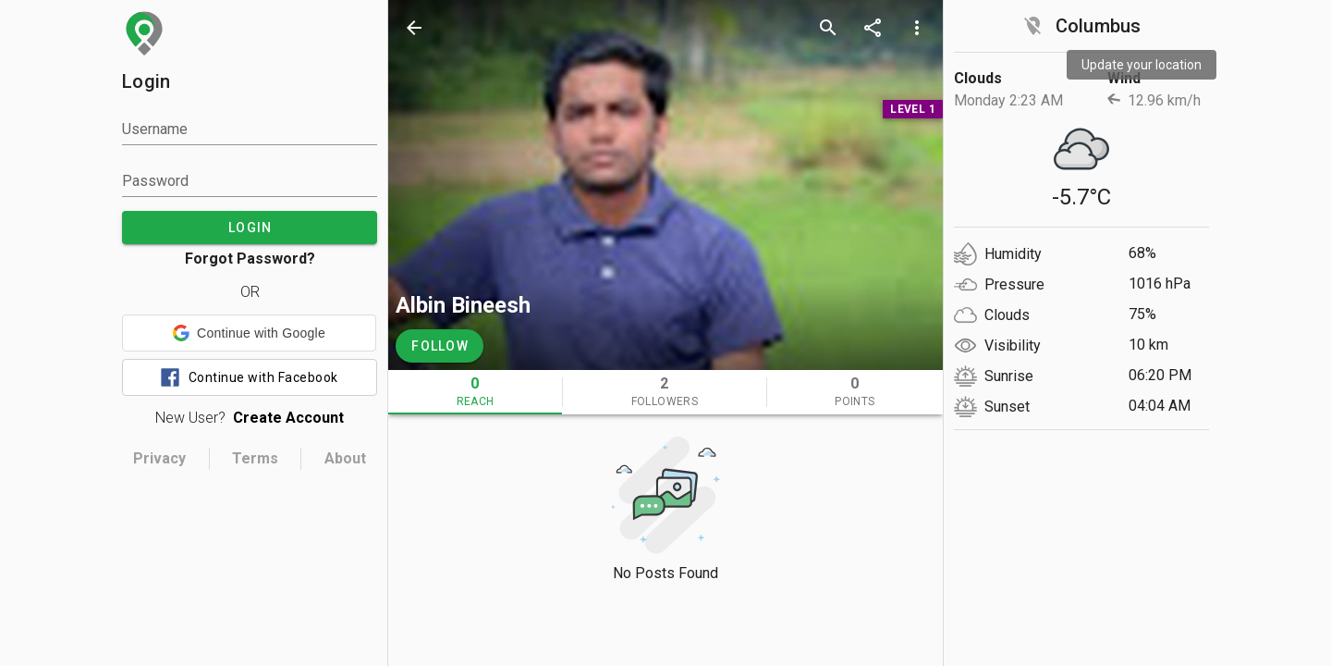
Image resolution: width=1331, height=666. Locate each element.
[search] (828, 28)
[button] (249, 333)
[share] (872, 28)
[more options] (917, 28)
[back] (414, 28)
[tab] (475, 392)
